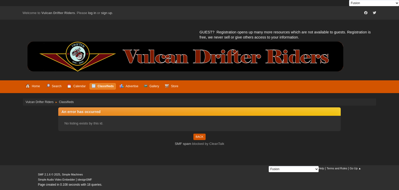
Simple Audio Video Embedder (56, 179)
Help (321, 168)
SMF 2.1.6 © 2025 (49, 174)
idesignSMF (85, 179)
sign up (106, 13)
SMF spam (183, 144)
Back (199, 136)
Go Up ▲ (355, 168)
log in (92, 13)
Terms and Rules (337, 168)
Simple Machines (72, 174)
